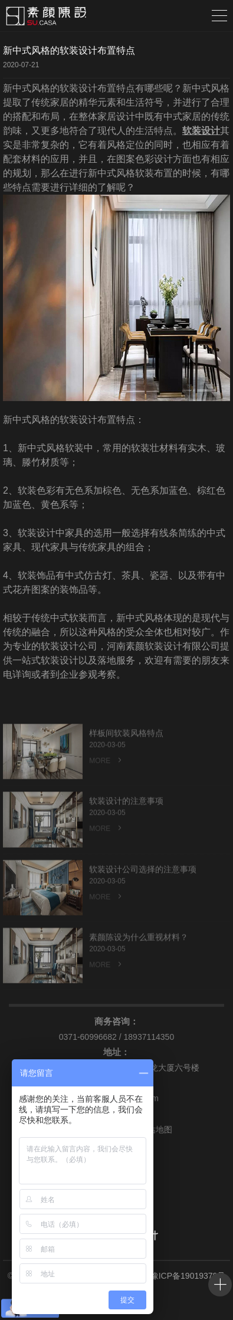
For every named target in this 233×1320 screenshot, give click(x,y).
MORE (106, 771)
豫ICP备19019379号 (188, 1275)
